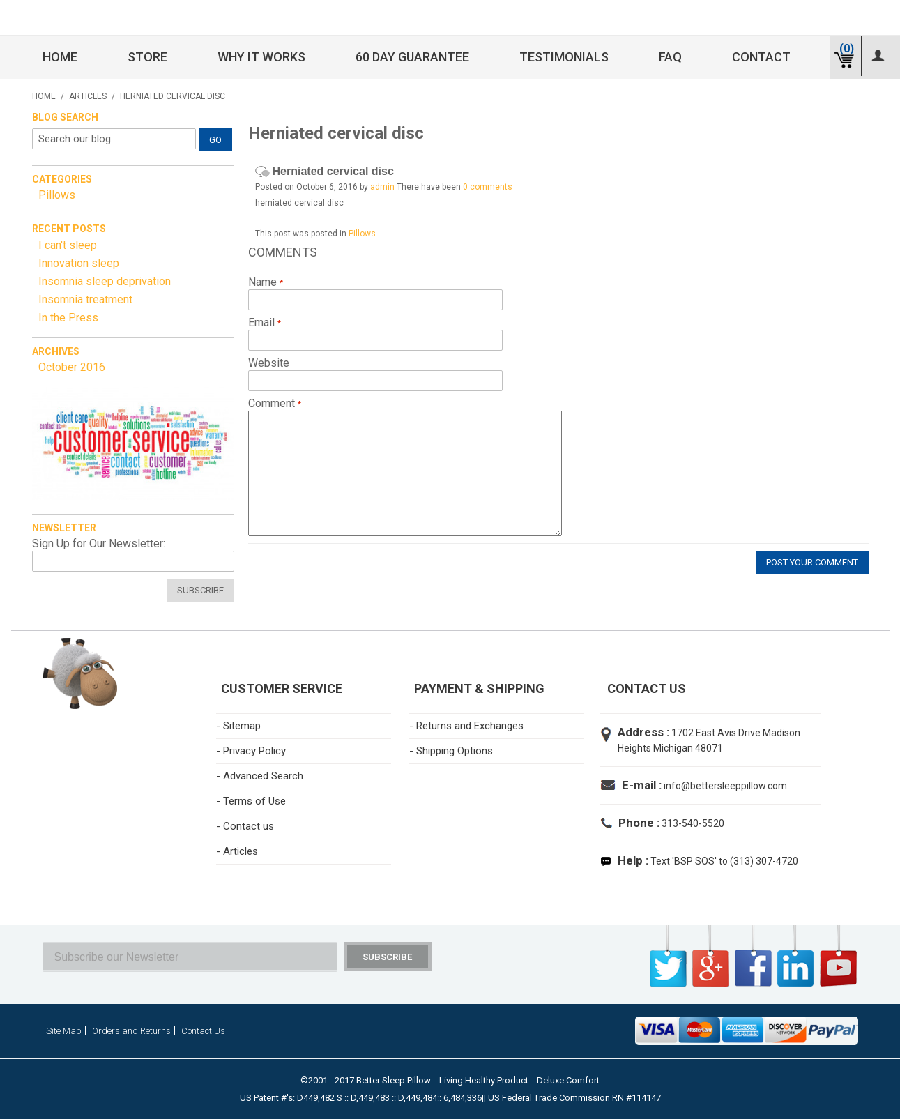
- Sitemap (238, 726)
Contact (761, 57)
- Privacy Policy (251, 751)
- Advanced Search (259, 776)
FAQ (670, 57)
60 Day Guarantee (412, 57)
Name (264, 282)
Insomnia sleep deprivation (104, 281)
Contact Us (203, 1030)
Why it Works (261, 57)
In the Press (68, 317)
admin (382, 187)
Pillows (362, 233)
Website (268, 363)
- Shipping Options (451, 751)
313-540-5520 (691, 823)
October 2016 (71, 367)
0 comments (487, 187)
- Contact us (245, 826)
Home (60, 57)
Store (147, 57)
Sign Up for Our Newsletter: (98, 543)
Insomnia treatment (85, 299)
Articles (88, 96)
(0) (846, 48)
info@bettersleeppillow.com (725, 785)
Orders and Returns (131, 1030)
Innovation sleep (78, 263)
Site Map (64, 1030)
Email (262, 322)
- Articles (237, 851)
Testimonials (564, 57)
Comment (273, 403)
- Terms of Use (251, 801)
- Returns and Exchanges (466, 726)
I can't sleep (67, 245)
